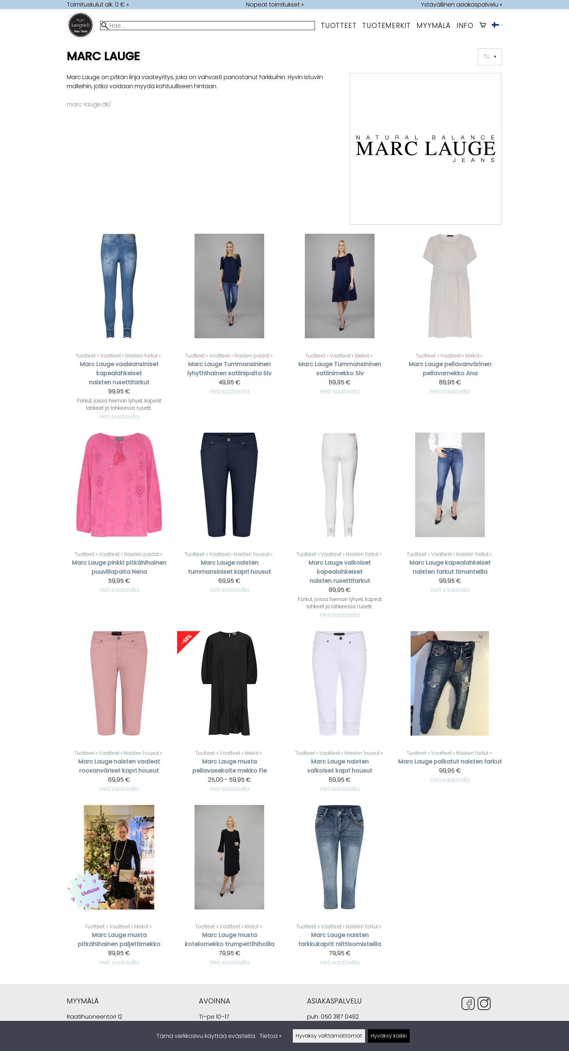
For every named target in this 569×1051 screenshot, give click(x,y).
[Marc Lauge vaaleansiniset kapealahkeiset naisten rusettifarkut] (119, 330)
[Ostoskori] (482, 25)
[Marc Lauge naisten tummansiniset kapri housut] (229, 529)
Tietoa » (270, 1036)
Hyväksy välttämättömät (329, 1035)
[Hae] (207, 25)
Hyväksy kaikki (389, 1035)
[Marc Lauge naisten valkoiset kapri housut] (339, 715)
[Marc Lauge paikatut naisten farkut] (450, 715)
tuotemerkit (386, 25)
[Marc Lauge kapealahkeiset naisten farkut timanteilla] (450, 529)
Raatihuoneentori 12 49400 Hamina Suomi (94, 1017)
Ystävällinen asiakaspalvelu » (461, 4)
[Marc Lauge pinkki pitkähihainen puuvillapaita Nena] (119, 529)
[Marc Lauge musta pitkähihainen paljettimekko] (119, 889)
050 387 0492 (340, 1017)
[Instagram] (484, 1005)
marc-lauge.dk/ (89, 104)
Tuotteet (338, 25)
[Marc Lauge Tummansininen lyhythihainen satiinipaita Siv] (229, 330)
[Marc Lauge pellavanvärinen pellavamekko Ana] (450, 330)
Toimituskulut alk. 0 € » (98, 4)
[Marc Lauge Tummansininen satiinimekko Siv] (339, 330)
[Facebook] (468, 1005)
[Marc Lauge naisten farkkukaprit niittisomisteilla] (339, 889)
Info (465, 25)
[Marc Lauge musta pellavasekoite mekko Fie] (229, 715)
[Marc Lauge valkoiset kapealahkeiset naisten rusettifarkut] (339, 529)
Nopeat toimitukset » (275, 4)
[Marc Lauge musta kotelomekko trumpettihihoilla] (229, 889)
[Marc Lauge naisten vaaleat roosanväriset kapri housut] (119, 715)
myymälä (434, 25)
